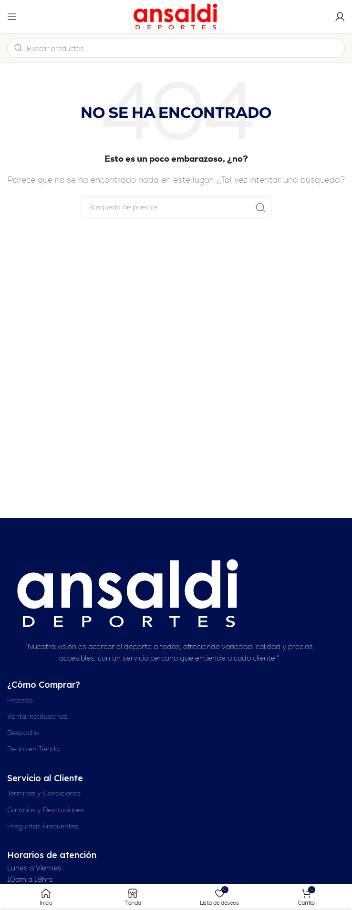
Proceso (19, 700)
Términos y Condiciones (44, 793)
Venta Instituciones (37, 716)
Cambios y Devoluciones (45, 810)
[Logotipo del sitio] (176, 16)
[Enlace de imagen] (129, 593)
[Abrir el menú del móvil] (11, 16)
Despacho (23, 732)
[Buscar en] (176, 207)
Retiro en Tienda (33, 749)
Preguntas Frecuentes (42, 826)
